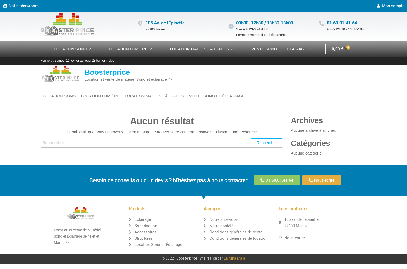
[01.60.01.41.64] (321, 23)
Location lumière (130, 49)
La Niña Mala (234, 258)
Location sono (72, 49)
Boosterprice (107, 72)
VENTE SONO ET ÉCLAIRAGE (281, 49)
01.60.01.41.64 (342, 22)
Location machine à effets (202, 49)
